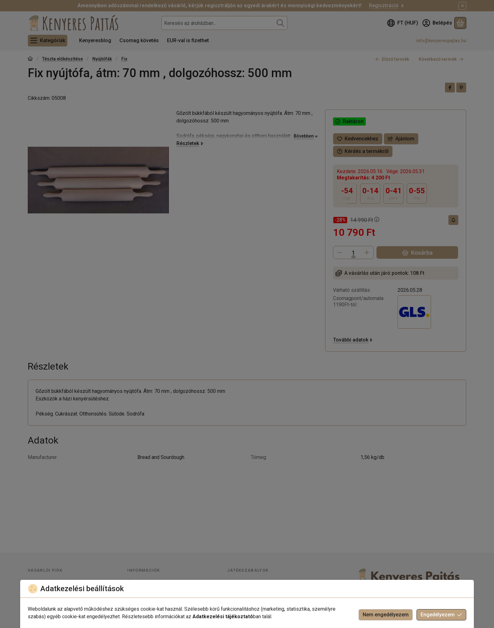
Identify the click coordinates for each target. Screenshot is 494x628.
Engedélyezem (441, 615)
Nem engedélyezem (386, 615)
